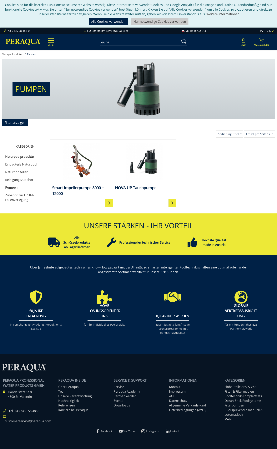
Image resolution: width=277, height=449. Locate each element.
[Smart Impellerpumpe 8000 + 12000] (78, 169)
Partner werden (125, 396)
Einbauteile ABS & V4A (240, 387)
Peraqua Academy (127, 391)
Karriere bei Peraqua (73, 410)
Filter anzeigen (15, 122)
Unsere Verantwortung (75, 396)
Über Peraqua (68, 387)
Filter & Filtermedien (239, 391)
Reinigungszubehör (19, 180)
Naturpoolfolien (16, 172)
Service (119, 387)
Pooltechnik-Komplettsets (243, 396)
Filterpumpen (234, 405)
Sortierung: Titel (228, 134)
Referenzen (66, 405)
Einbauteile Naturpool (21, 164)
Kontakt (174, 387)
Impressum (177, 391)
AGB (172, 396)
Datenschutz (178, 401)
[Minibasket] (261, 42)
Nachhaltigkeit (68, 401)
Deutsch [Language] (267, 31)
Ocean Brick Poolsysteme (242, 401)
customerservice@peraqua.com (107, 31)
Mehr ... (229, 419)
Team (62, 391)
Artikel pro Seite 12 (258, 134)
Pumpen (11, 187)
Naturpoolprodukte (19, 157)
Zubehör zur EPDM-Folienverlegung (19, 197)
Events (118, 401)
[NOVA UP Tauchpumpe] (134, 166)
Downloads (122, 405)
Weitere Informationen (222, 14)
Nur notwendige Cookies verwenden (159, 21)
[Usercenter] (243, 42)
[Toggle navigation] (50, 39)
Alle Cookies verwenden (108, 21)
